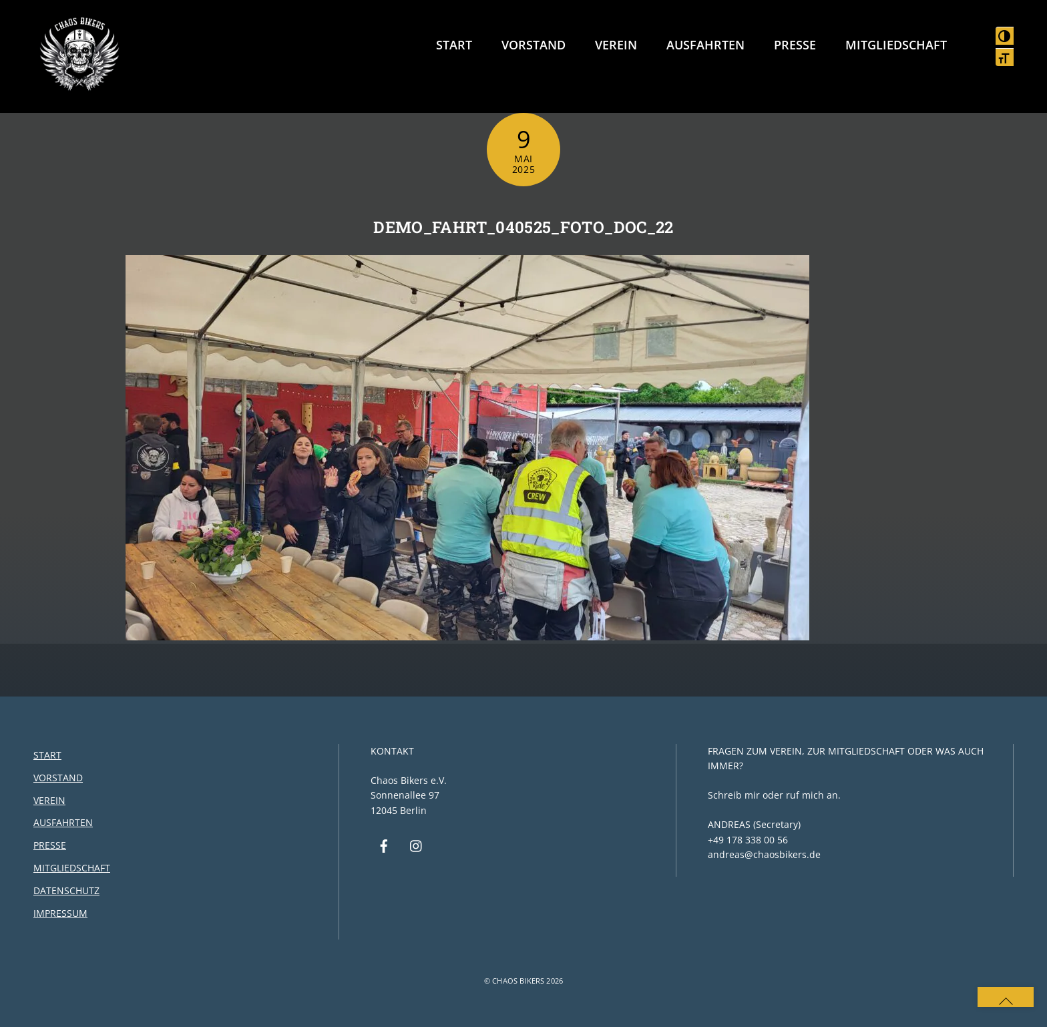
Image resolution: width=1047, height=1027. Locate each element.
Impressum (60, 913)
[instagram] (416, 845)
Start (454, 45)
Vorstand (533, 45)
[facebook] (384, 845)
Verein (616, 45)
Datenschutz (66, 890)
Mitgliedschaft (896, 45)
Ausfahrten (705, 45)
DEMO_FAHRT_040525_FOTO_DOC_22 (523, 227)
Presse (795, 45)
